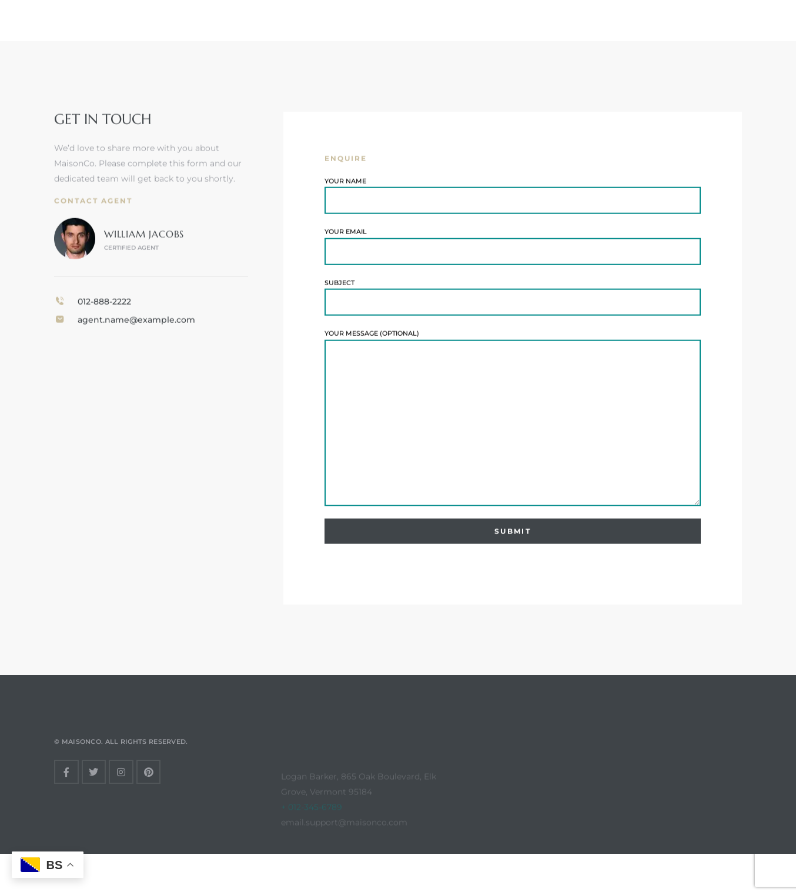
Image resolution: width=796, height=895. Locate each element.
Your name (513, 199)
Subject (513, 301)
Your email (513, 250)
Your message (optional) (513, 421)
